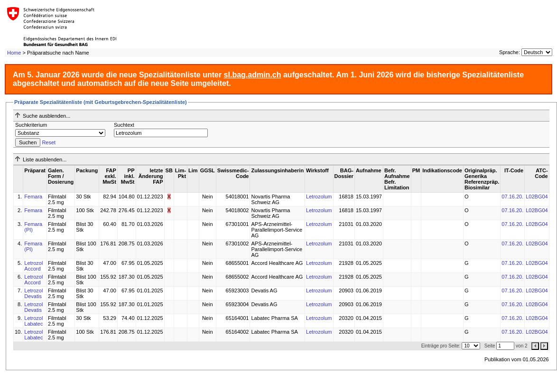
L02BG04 (537, 196)
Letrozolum (319, 196)
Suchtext (124, 125)
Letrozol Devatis (33, 293)
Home (14, 53)
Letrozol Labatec (33, 321)
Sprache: (509, 52)
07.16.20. (512, 196)
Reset (49, 142)
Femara (33, 196)
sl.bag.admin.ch (252, 75)
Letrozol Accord (33, 266)
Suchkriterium (31, 125)
